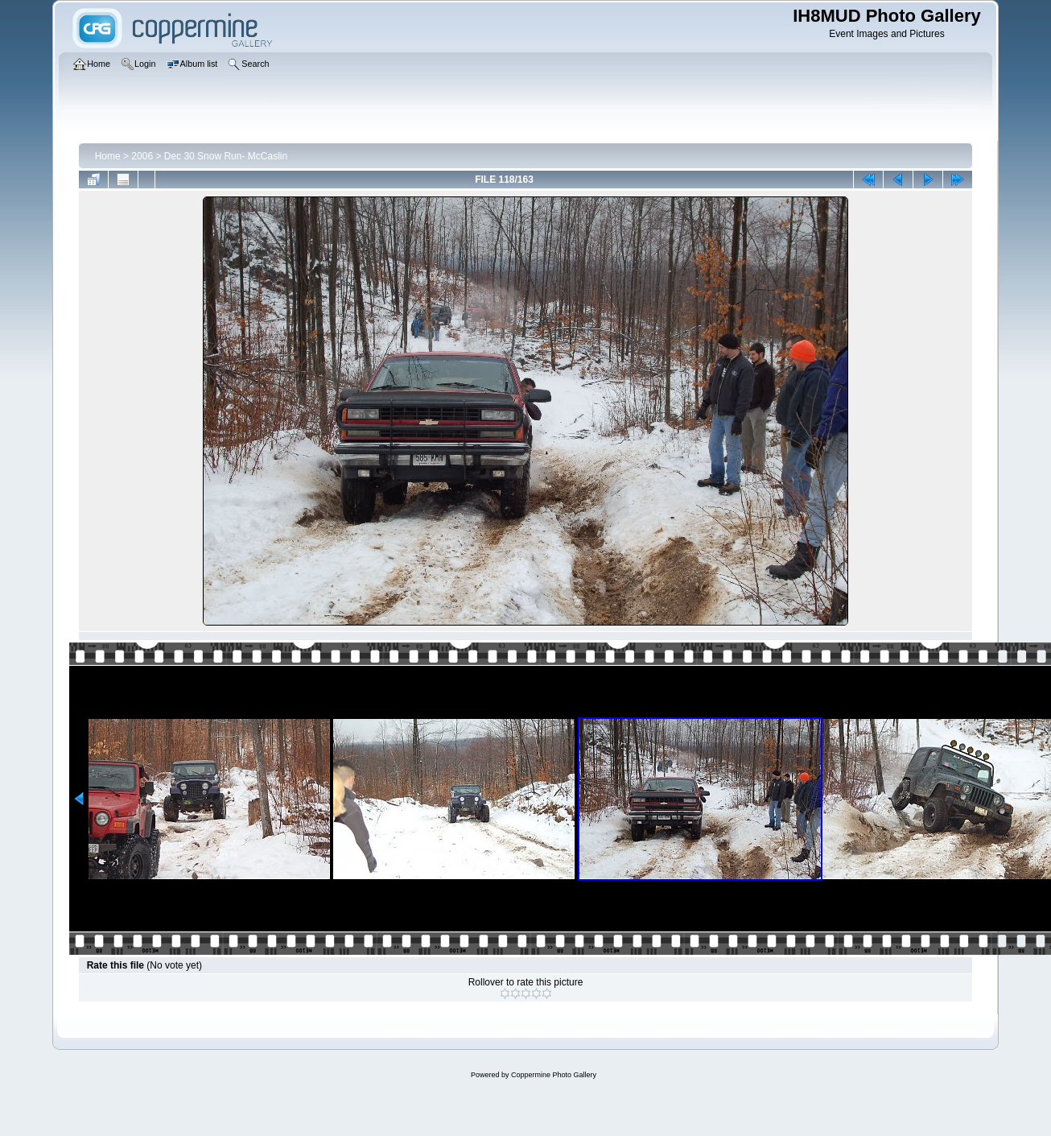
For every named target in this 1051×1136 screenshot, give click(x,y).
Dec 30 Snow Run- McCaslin (225, 156)
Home (108, 156)
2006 (142, 156)
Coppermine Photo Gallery (553, 1075)
